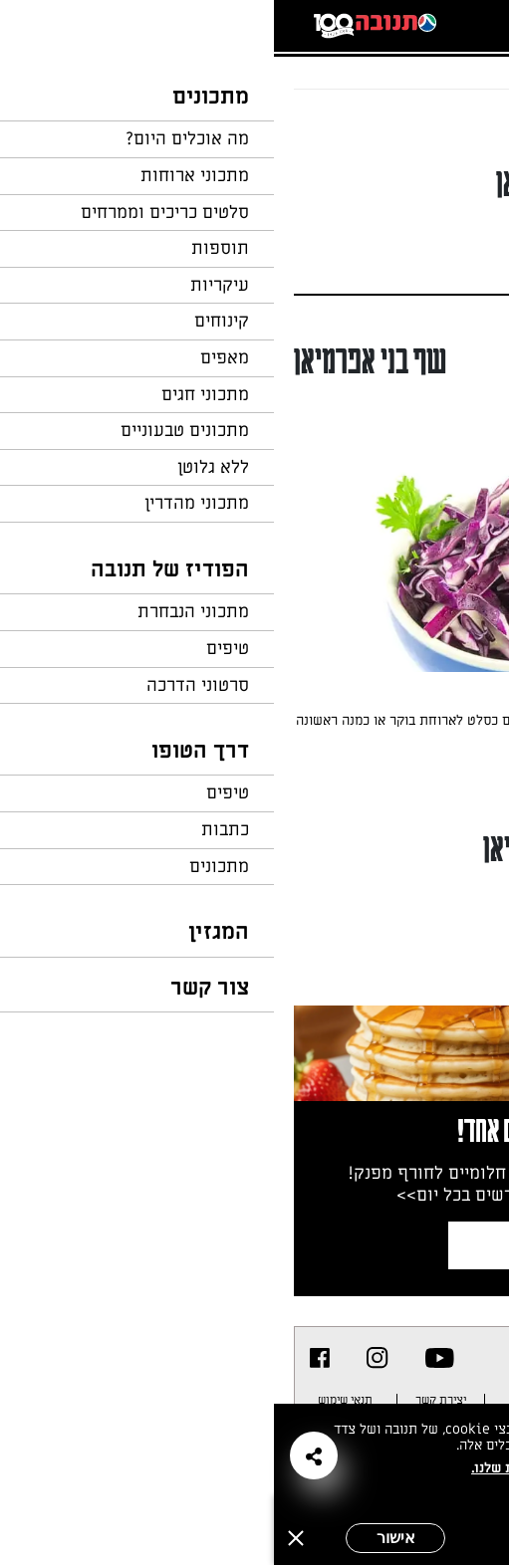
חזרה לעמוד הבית (434, 127)
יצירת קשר (166, 1400)
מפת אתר (343, 1400)
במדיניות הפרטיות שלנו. (269, 1467)
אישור (122, 1537)
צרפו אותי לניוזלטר (324, 1244)
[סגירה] (22, 1538)
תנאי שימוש (71, 1400)
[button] (40, 1455)
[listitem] (165, 1358)
